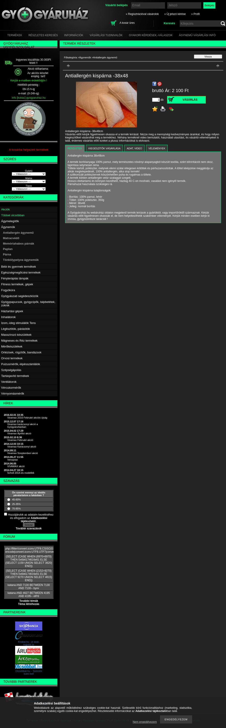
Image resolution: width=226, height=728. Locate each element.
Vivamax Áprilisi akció (19, 433)
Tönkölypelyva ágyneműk (21, 260)
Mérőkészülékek (11, 346)
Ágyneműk (8, 227)
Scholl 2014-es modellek (20, 472)
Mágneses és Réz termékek (19, 340)
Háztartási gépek (12, 311)
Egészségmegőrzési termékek (20, 272)
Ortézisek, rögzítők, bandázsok (21, 352)
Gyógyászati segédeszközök (19, 296)
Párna (7, 254)
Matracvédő (11, 238)
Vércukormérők (11, 387)
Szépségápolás (11, 370)
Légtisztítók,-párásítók (15, 329)
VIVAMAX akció (16, 466)
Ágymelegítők (10, 221)
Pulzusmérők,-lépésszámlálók (20, 364)
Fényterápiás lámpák (14, 278)
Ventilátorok (8, 381)
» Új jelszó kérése (175, 14)
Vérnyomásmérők (12, 393)
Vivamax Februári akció (20, 440)
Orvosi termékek (12, 358)
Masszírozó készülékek (16, 334)
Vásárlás (190, 99)
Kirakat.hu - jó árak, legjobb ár (28, 643)
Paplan (8, 249)
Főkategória (70, 57)
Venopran (12, 459)
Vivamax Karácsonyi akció (21, 446)
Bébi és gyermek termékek (18, 266)
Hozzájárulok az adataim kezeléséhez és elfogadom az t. (30, 518)
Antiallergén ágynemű (18, 232)
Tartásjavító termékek (15, 376)
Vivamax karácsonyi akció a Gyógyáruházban (22, 425)
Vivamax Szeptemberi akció (22, 453)
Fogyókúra (8, 290)
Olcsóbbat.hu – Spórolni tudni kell (28, 672)
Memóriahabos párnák (18, 243)
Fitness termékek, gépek (17, 284)
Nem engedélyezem (145, 721)
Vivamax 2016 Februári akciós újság (27, 417)
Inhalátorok (8, 317)
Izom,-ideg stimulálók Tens (18, 323)
